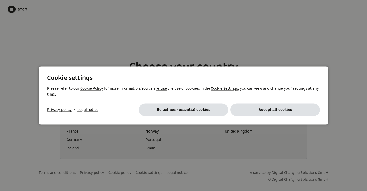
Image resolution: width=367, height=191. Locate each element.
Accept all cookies (275, 110)
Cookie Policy (91, 89)
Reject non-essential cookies (183, 110)
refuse (161, 89)
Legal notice (87, 110)
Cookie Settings (224, 89)
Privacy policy (59, 110)
